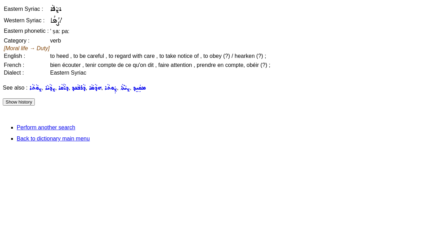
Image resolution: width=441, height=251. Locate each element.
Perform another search (46, 127)
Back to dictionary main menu (53, 139)
